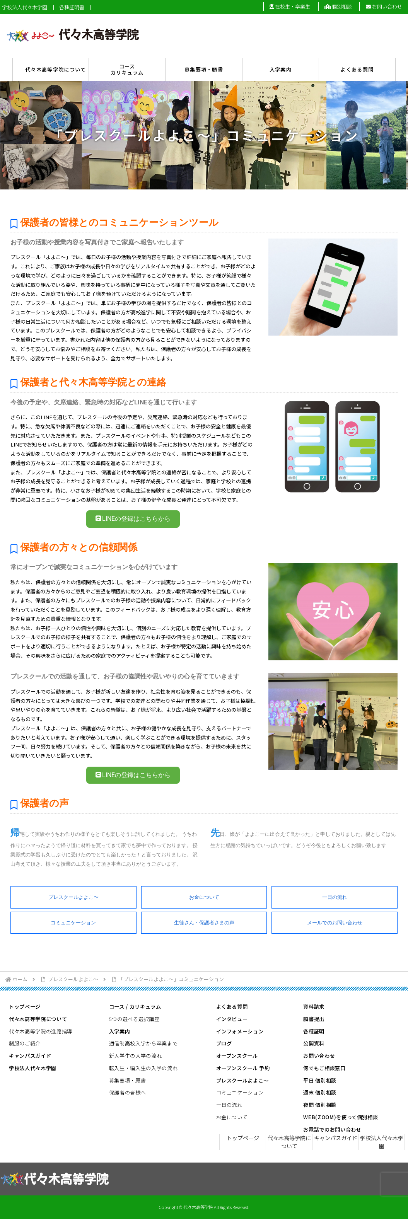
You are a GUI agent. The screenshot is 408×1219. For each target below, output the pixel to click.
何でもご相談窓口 (324, 1068)
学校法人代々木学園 (24, 7)
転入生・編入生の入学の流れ (143, 1068)
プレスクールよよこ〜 (73, 897)
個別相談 (338, 6)
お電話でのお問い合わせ (332, 1129)
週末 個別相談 (319, 1092)
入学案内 (119, 1031)
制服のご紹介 (25, 1043)
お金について (204, 897)
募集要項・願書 (127, 1080)
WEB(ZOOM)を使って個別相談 (340, 1117)
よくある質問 (232, 1006)
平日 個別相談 (319, 1080)
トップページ (25, 1006)
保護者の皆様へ (127, 1092)
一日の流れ (334, 897)
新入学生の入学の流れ (135, 1055)
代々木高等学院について (38, 1019)
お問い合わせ (384, 6)
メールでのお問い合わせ (334, 923)
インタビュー (232, 1019)
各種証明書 (71, 7)
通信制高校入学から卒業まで (143, 1043)
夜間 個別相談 (319, 1104)
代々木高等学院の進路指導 (40, 1031)
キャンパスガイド (30, 1055)
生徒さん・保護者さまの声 (204, 923)
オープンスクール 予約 (243, 1068)
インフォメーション (240, 1031)
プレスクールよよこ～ (242, 1080)
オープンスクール (237, 1055)
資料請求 (313, 1006)
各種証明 (313, 1031)
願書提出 (313, 1019)
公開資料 (313, 1043)
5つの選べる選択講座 (134, 1019)
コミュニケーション (73, 923)
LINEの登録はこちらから (133, 518)
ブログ (224, 1043)
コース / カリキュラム (135, 1006)
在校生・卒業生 (290, 6)
